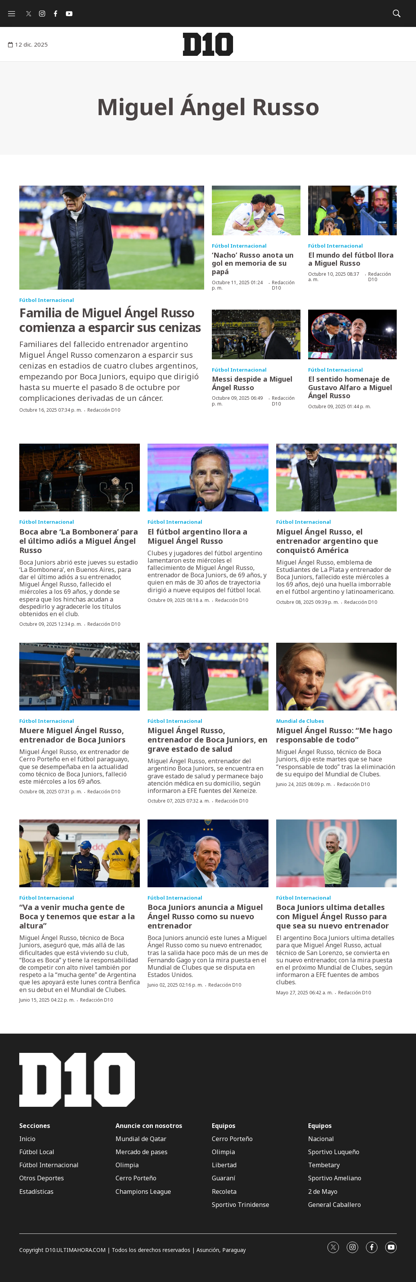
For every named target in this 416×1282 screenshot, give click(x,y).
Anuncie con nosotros (149, 1126)
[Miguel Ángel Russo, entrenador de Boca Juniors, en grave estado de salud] (208, 677)
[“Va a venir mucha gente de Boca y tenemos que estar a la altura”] (79, 853)
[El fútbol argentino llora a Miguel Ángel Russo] (208, 477)
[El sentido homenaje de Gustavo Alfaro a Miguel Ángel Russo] (352, 334)
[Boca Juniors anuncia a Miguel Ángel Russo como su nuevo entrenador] (208, 853)
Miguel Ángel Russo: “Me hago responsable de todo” (334, 735)
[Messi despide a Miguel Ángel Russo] (256, 334)
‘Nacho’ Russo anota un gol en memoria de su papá (253, 263)
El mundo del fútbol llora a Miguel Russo (351, 259)
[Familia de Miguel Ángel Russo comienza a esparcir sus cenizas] (111, 238)
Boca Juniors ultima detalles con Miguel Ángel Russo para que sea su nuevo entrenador (332, 916)
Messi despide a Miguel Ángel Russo (252, 383)
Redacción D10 (103, 410)
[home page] (208, 44)
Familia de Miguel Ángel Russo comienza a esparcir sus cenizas (110, 319)
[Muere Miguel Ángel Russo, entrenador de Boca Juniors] (79, 677)
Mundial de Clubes (300, 720)
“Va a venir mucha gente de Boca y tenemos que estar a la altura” (77, 916)
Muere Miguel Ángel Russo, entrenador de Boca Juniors (72, 735)
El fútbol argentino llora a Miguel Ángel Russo (197, 536)
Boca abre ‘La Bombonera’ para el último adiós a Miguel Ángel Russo (78, 540)
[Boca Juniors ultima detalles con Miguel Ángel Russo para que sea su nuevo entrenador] (336, 853)
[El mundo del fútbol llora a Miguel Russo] (352, 210)
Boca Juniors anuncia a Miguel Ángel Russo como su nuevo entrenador (205, 916)
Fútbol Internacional (46, 300)
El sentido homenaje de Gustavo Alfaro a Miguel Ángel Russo (350, 387)
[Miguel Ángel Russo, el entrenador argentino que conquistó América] (336, 477)
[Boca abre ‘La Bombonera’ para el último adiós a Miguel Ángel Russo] (79, 477)
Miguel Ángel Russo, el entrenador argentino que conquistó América (327, 540)
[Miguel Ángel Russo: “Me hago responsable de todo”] (336, 677)
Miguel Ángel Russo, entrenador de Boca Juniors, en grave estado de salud (208, 739)
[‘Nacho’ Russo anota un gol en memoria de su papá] (256, 210)
